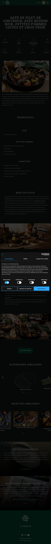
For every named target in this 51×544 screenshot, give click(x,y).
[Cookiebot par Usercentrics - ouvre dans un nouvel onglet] (42, 254)
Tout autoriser (42, 288)
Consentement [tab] (9, 258)
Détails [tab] (25, 258)
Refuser (9, 288)
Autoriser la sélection (25, 288)
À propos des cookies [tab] (42, 258)
